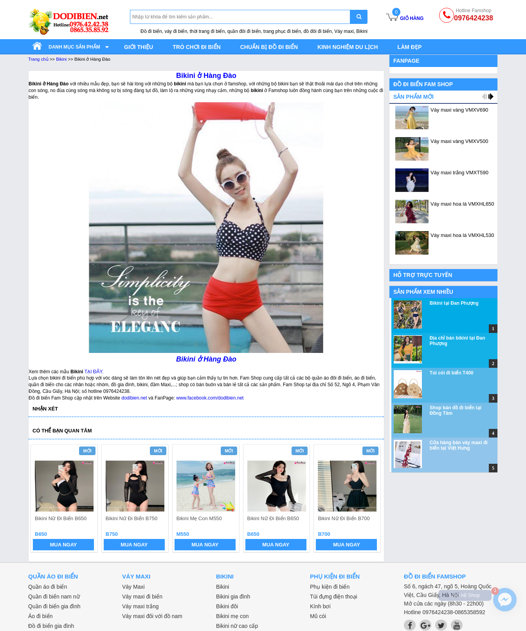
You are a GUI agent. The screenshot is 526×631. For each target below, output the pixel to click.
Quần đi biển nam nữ (54, 596)
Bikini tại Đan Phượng (454, 303)
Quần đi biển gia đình (54, 606)
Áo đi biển (40, 616)
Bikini (61, 59)
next (371, 500)
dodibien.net (134, 398)
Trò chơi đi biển (196, 47)
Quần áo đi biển (47, 587)
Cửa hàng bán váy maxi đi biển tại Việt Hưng (459, 445)
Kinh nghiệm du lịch (347, 47)
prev (41, 500)
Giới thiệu (138, 47)
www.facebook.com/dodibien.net (209, 398)
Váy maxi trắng (140, 606)
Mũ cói (318, 616)
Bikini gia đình (233, 596)
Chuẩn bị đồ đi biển (269, 47)
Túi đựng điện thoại (333, 596)
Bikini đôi (227, 606)
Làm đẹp (410, 47)
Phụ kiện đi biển (329, 587)
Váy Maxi (133, 587)
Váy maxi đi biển (142, 596)
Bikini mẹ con (232, 616)
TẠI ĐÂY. (94, 371)
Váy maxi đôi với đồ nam (152, 616)
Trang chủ (38, 59)
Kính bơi (320, 606)
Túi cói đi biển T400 (452, 373)
